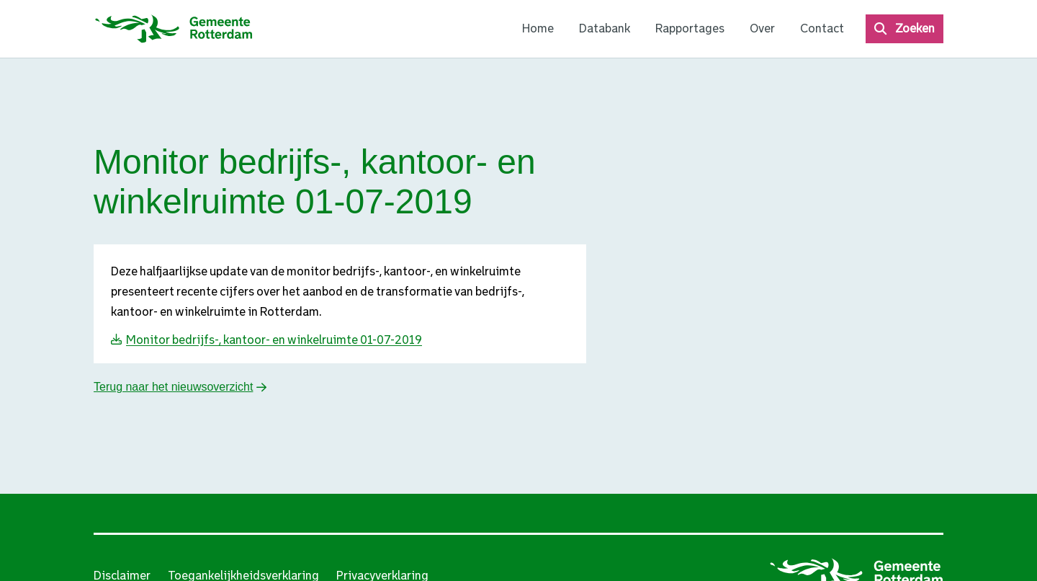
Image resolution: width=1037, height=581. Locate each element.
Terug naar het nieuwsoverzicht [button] (173, 387)
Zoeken (915, 28)
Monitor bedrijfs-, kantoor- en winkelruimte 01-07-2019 (274, 340)
